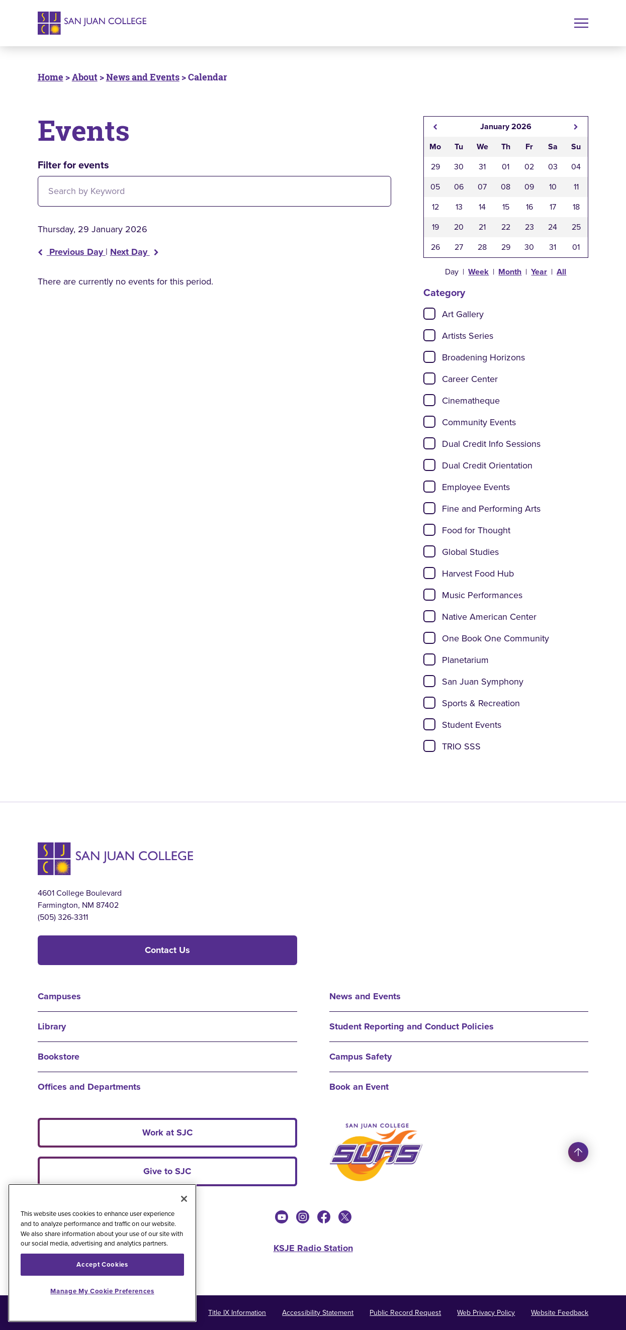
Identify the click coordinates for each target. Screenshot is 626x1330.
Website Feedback (559, 1312)
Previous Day (72, 251)
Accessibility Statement (317, 1312)
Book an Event (359, 1086)
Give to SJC (167, 1171)
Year (539, 271)
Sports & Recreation (481, 703)
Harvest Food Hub (478, 573)
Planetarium (465, 660)
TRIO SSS (461, 746)
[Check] (429, 314)
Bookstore (58, 1056)
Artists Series (467, 335)
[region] (102, 1253)
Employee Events (476, 487)
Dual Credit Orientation (487, 465)
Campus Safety (360, 1056)
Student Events (471, 724)
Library (52, 1026)
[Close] (184, 1199)
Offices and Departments (89, 1086)
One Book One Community (495, 638)
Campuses (59, 996)
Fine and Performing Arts (491, 508)
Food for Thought (476, 530)
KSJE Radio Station (313, 1248)
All (561, 271)
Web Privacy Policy (486, 1312)
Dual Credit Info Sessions (491, 443)
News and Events (143, 77)
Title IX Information (237, 1312)
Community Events (479, 422)
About (85, 77)
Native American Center (489, 616)
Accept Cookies (102, 1264)
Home (50, 77)
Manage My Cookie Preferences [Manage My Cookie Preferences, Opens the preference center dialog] (102, 1291)
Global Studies (470, 551)
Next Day (134, 251)
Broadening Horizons (483, 357)
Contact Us (167, 950)
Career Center (470, 379)
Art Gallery (463, 314)
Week (478, 271)
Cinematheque (471, 400)
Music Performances (482, 595)
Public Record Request (405, 1312)
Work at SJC (167, 1132)
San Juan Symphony (482, 681)
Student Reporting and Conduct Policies (411, 1026)
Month (509, 271)
